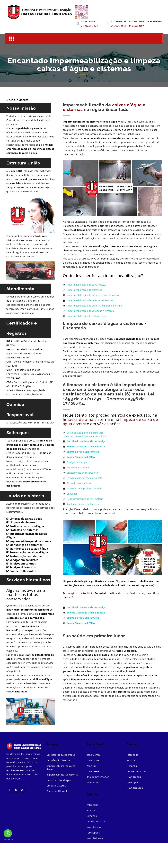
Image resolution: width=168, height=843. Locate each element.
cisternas (73, 109)
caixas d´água (127, 104)
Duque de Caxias (136, 771)
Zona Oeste (93, 771)
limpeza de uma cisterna (86, 419)
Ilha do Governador (98, 777)
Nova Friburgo (135, 788)
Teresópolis (133, 782)
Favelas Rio (93, 782)
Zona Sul (92, 765)
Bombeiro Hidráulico (58, 791)
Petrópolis (132, 754)
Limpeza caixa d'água (58, 780)
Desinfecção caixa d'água (61, 754)
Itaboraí (131, 760)
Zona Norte (93, 760)
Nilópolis (132, 765)
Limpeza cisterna (56, 785)
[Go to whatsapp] (8, 833)
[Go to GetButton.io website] (8, 840)
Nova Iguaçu (134, 777)
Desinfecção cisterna (58, 760)
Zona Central (94, 754)
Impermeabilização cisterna (62, 774)
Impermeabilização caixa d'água (60, 767)
